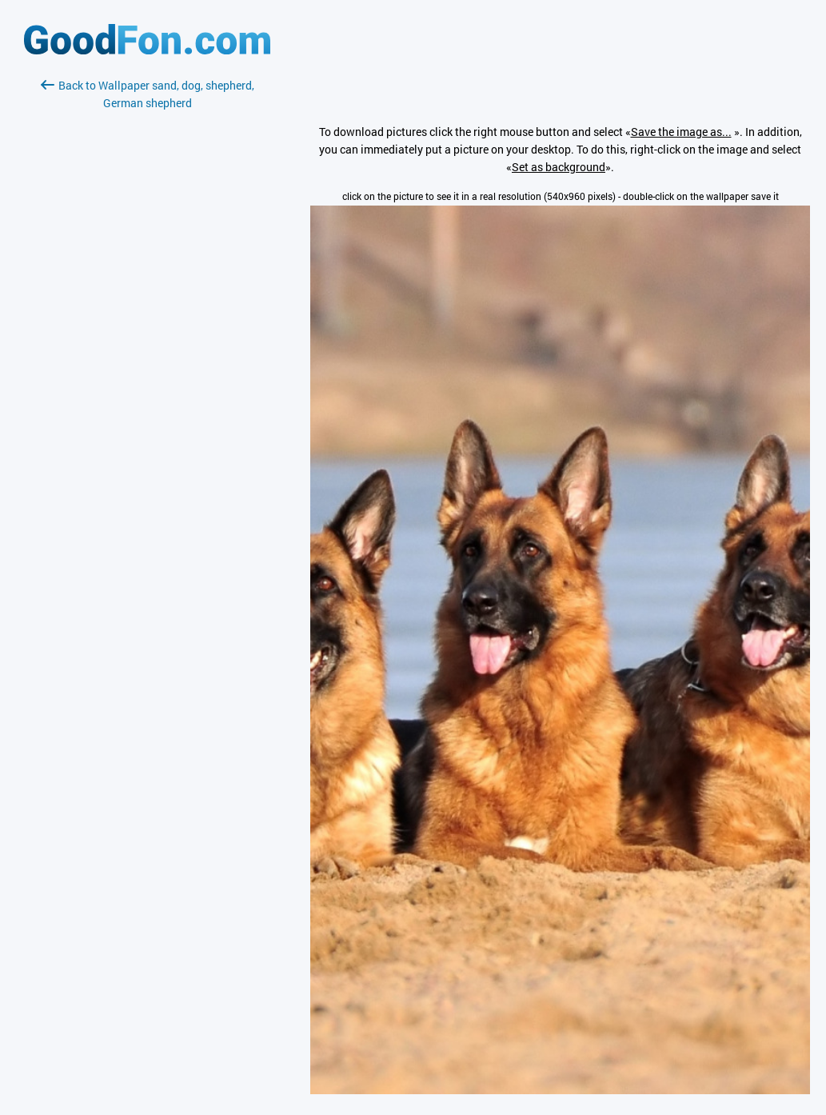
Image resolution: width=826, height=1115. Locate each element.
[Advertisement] (147, 302)
